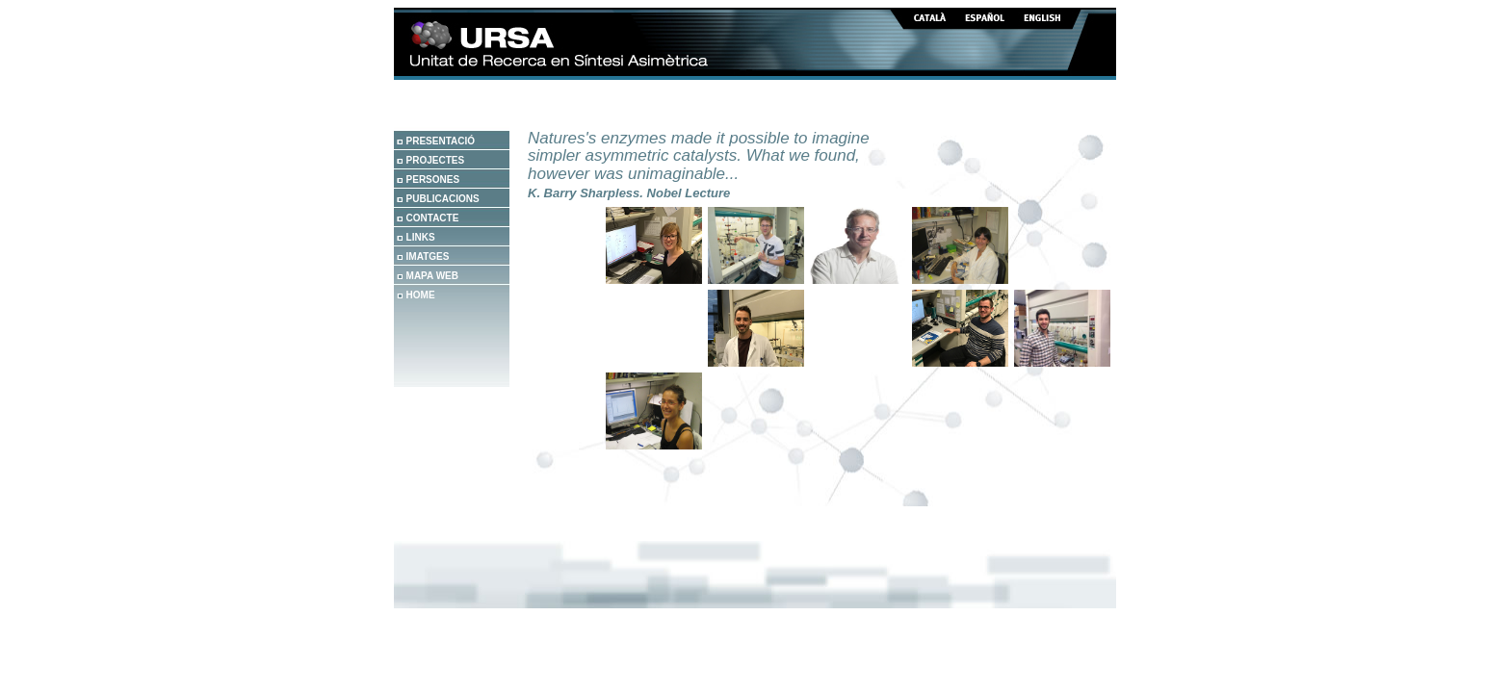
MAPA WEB (432, 275)
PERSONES (433, 179)
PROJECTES (435, 160)
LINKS (420, 237)
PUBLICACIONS (443, 198)
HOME (420, 295)
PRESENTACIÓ (441, 141)
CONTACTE (432, 218)
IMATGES (428, 256)
